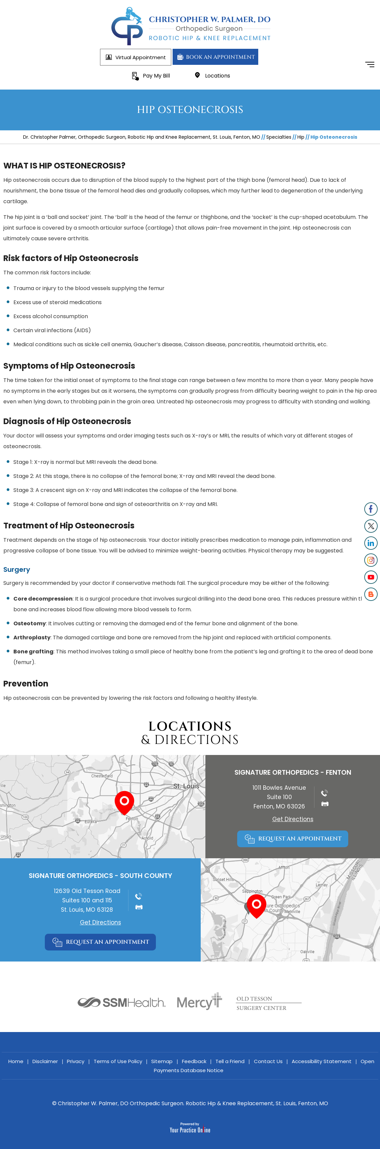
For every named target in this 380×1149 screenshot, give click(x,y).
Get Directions (292, 819)
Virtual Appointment (140, 57)
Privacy (75, 1061)
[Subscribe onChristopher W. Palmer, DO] (371, 577)
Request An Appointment (300, 839)
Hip (300, 137)
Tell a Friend (230, 1061)
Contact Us (268, 1061)
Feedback (194, 1061)
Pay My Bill (156, 76)
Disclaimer (45, 1061)
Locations (217, 76)
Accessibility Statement (322, 1061)
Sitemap (162, 1061)
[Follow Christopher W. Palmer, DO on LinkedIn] (371, 543)
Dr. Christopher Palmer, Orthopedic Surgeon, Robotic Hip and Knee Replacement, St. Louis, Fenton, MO (141, 137)
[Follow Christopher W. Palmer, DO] (371, 509)
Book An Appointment (220, 57)
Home (15, 1061)
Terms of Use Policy (118, 1061)
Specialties (278, 137)
